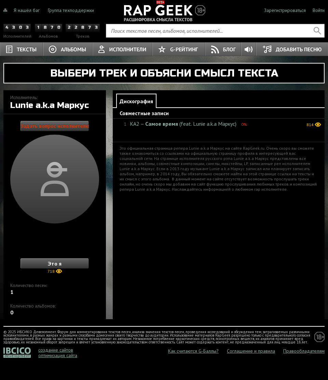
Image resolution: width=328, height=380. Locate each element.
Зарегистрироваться (285, 10)
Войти (319, 10)
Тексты (21, 49)
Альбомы (68, 49)
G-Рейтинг (178, 49)
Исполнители (122, 49)
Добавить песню (292, 49)
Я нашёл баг (27, 10)
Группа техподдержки (71, 10)
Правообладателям (304, 351)
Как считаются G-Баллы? (193, 351)
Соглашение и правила (251, 351)
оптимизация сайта (57, 355)
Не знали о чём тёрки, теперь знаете (164, 10)
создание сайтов (55, 350)
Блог (223, 49)
